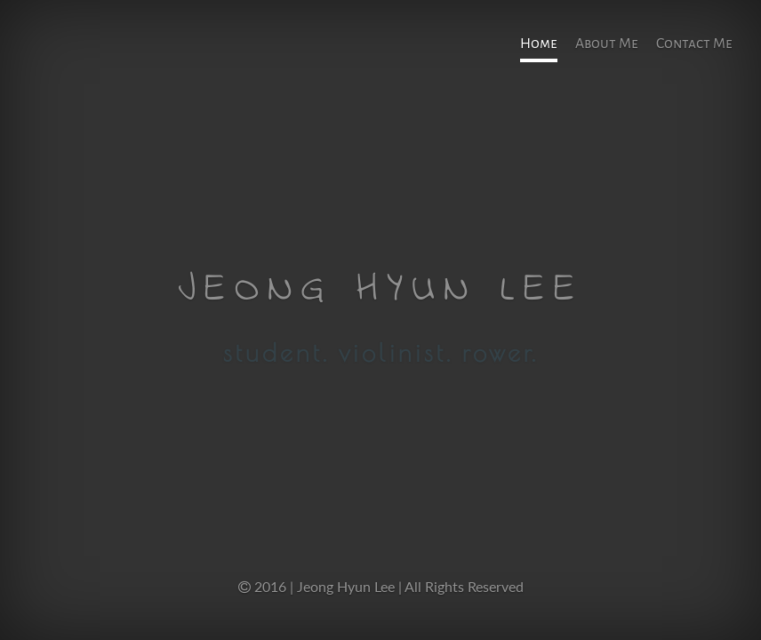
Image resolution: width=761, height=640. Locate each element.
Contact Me (694, 44)
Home (538, 44)
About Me (606, 44)
